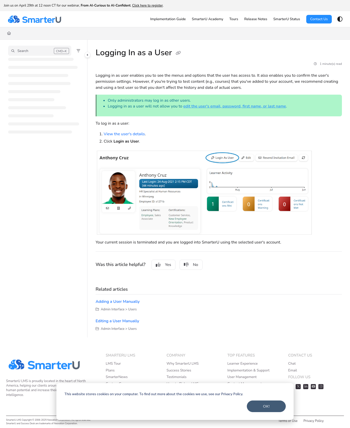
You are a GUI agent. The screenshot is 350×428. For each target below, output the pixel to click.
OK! (266, 406)
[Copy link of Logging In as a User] (178, 53)
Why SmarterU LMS (183, 363)
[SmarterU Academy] (207, 19)
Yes (163, 265)
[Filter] (78, 51)
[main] (219, 188)
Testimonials (177, 377)
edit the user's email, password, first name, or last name (234, 106)
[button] (39, 51)
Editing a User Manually (117, 321)
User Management (242, 377)
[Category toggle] (87, 55)
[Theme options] (340, 19)
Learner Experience (242, 363)
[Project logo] (34, 19)
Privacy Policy (313, 421)
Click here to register (147, 5)
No (191, 265)
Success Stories (179, 370)
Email (292, 370)
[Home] (9, 33)
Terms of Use (288, 421)
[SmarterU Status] (286, 19)
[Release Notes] (255, 19)
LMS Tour (113, 363)
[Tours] (233, 19)
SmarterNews (117, 377)
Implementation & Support (248, 370)
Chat (292, 363)
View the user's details (124, 134)
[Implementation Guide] (168, 19)
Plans (110, 370)
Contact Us (319, 19)
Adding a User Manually (118, 301)
